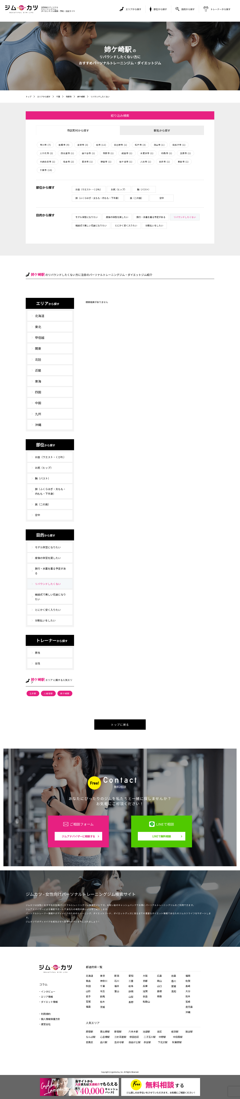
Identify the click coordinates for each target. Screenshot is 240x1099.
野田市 (106, 161)
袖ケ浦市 (125, 161)
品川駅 (103, 1042)
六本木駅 (133, 1031)
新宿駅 (118, 1031)
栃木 (102, 1001)
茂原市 (185, 153)
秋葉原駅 (177, 1042)
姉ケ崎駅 (84, 96)
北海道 (89, 975)
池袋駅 (146, 1031)
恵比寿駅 (105, 1031)
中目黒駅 (178, 1037)
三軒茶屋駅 (120, 1037)
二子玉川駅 (150, 1037)
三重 (131, 981)
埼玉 (102, 991)
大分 (187, 991)
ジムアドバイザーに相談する (78, 836)
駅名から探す (162, 130)
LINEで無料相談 (161, 836)
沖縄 (187, 1012)
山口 (159, 986)
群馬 (102, 996)
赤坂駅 (147, 1042)
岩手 (88, 996)
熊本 (187, 996)
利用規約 (46, 1014)
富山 (116, 991)
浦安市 (82, 144)
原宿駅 (89, 1031)
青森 (88, 981)
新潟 (116, 975)
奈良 (145, 996)
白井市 (164, 161)
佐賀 (187, 981)
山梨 (131, 996)
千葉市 (46, 170)
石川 (116, 981)
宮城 (88, 1001)
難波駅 (189, 1031)
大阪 (145, 975)
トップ (29, 96)
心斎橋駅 (105, 1037)
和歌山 (146, 1001)
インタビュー (48, 991)
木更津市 (146, 153)
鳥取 (159, 996)
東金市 (183, 161)
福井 (116, 986)
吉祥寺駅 (119, 1042)
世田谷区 (134, 1037)
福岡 (187, 975)
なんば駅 (90, 1037)
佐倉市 (68, 161)
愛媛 (173, 986)
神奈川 (103, 981)
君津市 (87, 161)
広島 (159, 975)
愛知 (131, 975)
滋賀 (145, 991)
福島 (88, 1006)
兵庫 (145, 986)
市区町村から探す (78, 130)
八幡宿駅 (48, 693)
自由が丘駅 (135, 1042)
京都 (145, 981)
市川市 (45, 144)
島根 (159, 991)
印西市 (166, 153)
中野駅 (162, 1037)
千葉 (60, 96)
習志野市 (120, 144)
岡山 (159, 981)
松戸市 (140, 144)
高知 (173, 991)
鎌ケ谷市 (88, 153)
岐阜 (131, 986)
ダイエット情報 (49, 1001)
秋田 (88, 986)
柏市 (101, 144)
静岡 (131, 991)
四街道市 (67, 153)
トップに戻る (120, 724)
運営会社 (46, 1024)
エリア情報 (47, 996)
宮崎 (187, 1001)
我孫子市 (178, 144)
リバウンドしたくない (104, 96)
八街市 (145, 161)
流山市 (159, 144)
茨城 (102, 1007)
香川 (173, 981)
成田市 (127, 153)
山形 (88, 991)
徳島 (173, 975)
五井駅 (32, 693)
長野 (131, 1002)
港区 (159, 1031)
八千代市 (46, 153)
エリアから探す (45, 96)
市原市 (71, 96)
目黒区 (89, 1042)
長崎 (187, 986)
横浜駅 (174, 1031)
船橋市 (64, 144)
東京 (102, 975)
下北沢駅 (162, 1042)
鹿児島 (189, 1006)
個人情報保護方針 (50, 1019)
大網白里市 (47, 161)
